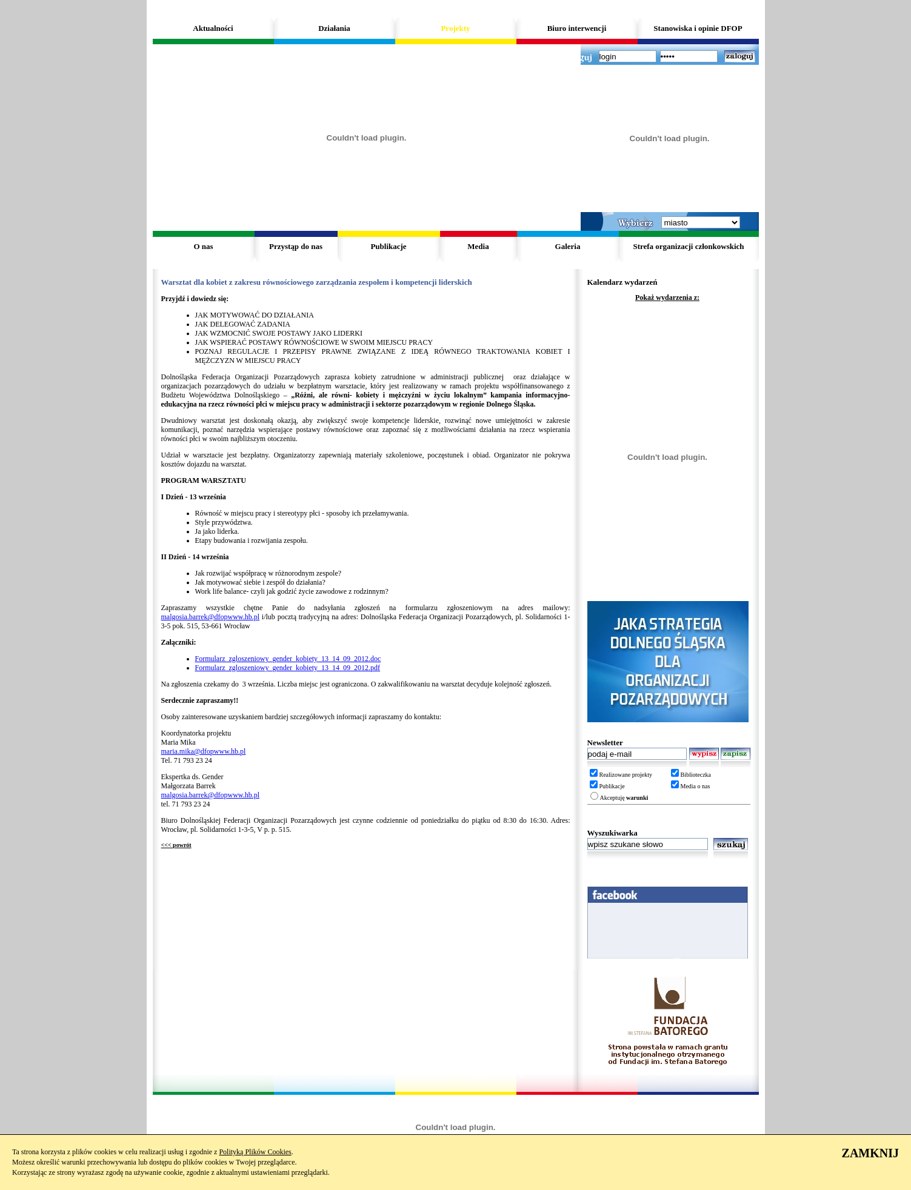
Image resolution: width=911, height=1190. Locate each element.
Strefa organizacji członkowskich (688, 246)
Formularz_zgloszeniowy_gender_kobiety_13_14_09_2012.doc (288, 658)
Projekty (455, 28)
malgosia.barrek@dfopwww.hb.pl (210, 617)
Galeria (568, 246)
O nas (203, 246)
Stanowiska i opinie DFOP (697, 28)
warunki (637, 797)
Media (478, 246)
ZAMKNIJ (870, 1153)
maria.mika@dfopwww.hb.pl (203, 751)
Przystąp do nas (295, 246)
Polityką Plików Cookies (255, 1152)
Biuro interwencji (577, 28)
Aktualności (213, 28)
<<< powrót (176, 845)
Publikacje (388, 246)
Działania (334, 28)
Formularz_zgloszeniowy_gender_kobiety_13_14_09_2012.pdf (288, 667)
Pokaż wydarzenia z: (667, 297)
